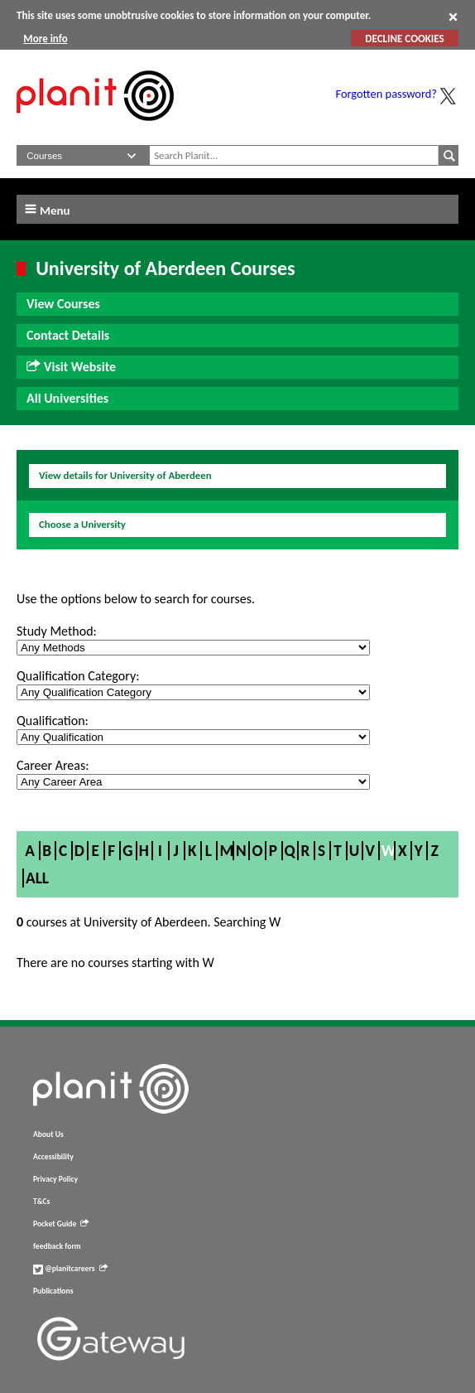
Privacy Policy (55, 1179)
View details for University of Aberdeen (125, 475)
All (37, 878)
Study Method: (57, 631)
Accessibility (53, 1157)
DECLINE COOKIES (404, 38)
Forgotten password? (386, 93)
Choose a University (82, 524)
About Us (48, 1134)
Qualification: (53, 720)
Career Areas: (53, 765)
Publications (53, 1291)
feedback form (57, 1246)
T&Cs (41, 1202)
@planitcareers (70, 1269)
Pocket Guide (61, 1224)
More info (45, 38)
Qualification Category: (78, 676)
